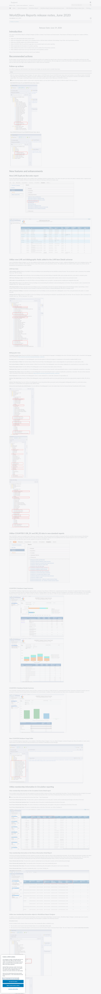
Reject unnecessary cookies (13, 985)
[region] (13, 974)
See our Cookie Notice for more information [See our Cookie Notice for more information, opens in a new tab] (11, 978)
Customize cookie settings (13, 989)
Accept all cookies (13, 981)
